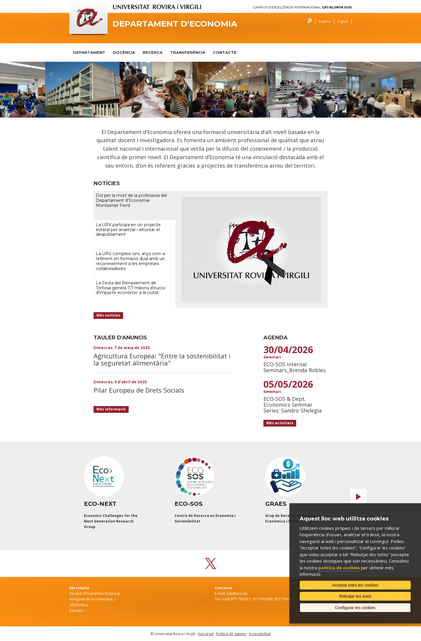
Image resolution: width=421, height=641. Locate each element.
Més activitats (279, 422)
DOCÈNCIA (124, 52)
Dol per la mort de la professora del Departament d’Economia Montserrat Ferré (131, 200)
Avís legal (205, 633)
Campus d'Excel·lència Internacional (302, 7)
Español (325, 21)
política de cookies (339, 567)
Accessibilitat (259, 633)
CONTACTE (225, 52)
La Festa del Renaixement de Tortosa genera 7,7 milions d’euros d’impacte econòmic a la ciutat (130, 287)
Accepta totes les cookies (355, 585)
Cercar (308, 21)
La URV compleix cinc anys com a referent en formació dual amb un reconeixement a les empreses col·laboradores (130, 261)
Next (358, 497)
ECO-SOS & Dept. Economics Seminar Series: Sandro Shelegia (292, 404)
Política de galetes (231, 633)
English (342, 21)
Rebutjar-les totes (355, 596)
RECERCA (153, 52)
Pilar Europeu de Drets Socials (139, 390)
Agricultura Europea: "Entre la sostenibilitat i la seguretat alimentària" (162, 359)
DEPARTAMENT (89, 52)
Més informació (111, 409)
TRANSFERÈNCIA (187, 52)
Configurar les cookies (355, 607)
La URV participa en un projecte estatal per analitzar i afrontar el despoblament (128, 229)
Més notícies (108, 315)
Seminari (272, 357)
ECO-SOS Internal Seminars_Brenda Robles (294, 367)
